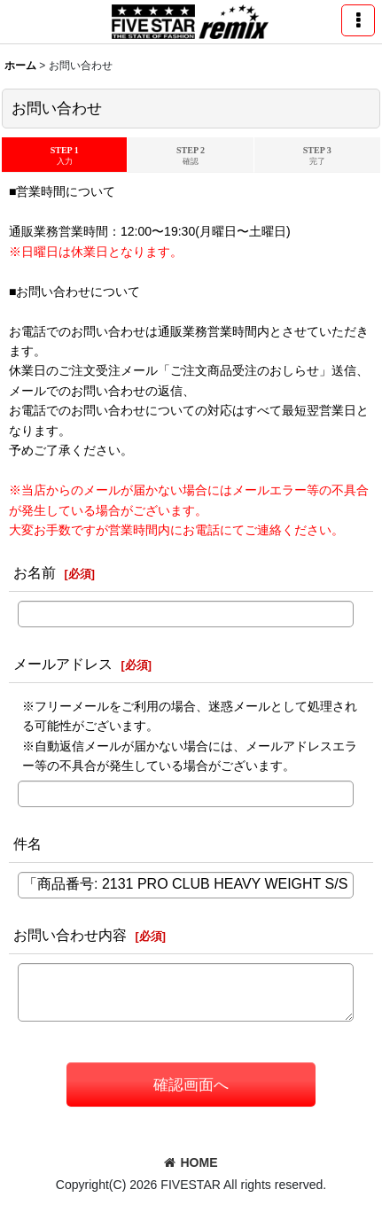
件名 (27, 843)
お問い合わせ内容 (70, 935)
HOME (190, 1162)
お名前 (34, 572)
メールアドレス (63, 664)
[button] (358, 20)
